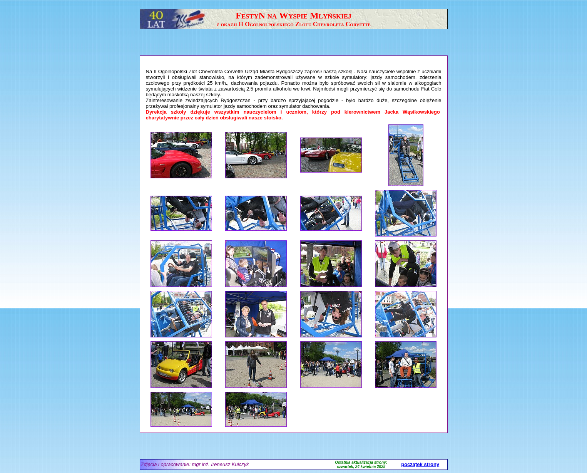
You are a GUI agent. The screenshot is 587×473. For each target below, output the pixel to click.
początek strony (420, 464)
